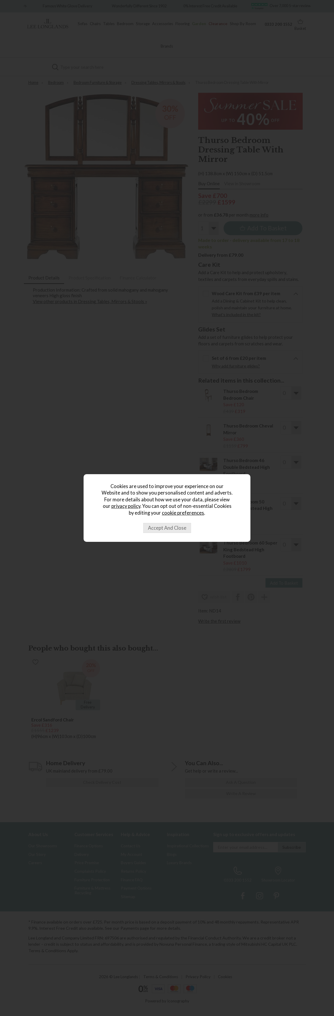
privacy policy (125, 506)
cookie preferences (183, 513)
